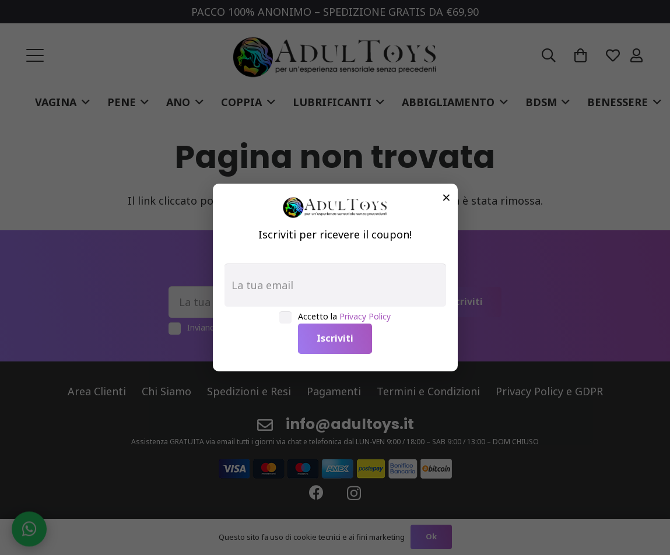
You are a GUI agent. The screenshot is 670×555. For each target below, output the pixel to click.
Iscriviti (335, 338)
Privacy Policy (365, 316)
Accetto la (344, 316)
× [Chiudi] (446, 197)
